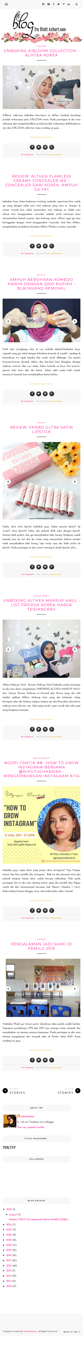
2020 (9, 1245)
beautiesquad (41, 758)
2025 (9, 1209)
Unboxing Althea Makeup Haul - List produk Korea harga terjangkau (41, 604)
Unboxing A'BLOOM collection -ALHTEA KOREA (41, 53)
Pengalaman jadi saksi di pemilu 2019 (41, 946)
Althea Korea (41, 596)
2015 (9, 1271)
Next (74, 321)
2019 (9, 1250)
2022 (9, 1235)
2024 (9, 1225)
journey (41, 939)
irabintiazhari (56, 155)
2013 (9, 1281)
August (13, 1215)
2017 (9, 1260)
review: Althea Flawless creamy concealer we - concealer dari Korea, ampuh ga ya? (41, 183)
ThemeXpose (30, 1331)
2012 (9, 1286)
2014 (9, 1276)
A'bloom (41, 46)
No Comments (27, 155)
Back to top (72, 1332)
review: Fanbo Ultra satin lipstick (41, 429)
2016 (9, 1266)
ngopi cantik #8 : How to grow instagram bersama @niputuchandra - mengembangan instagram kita (41, 769)
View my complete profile (30, 1127)
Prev (8, 321)
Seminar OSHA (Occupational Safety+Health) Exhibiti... (39, 1219)
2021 (9, 1240)
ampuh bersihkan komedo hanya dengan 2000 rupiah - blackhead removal (41, 284)
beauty (41, 275)
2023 (9, 1230)
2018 (9, 1255)
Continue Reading (41, 137)
